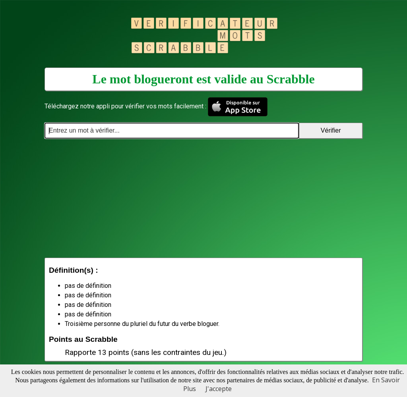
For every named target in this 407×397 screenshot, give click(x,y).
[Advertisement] (203, 198)
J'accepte (218, 388)
